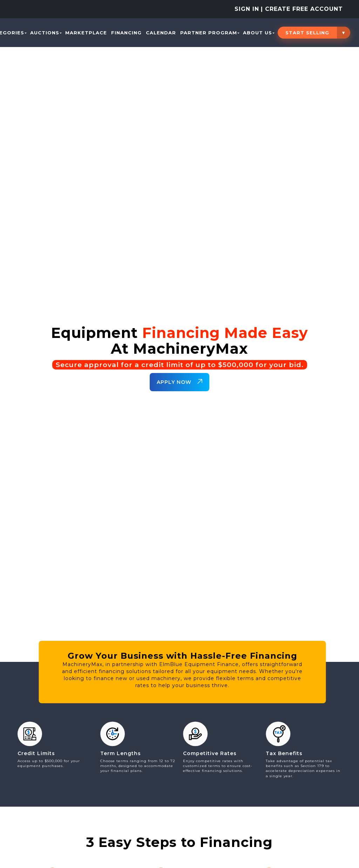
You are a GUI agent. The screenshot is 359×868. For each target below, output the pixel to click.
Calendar (161, 32)
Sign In (247, 9)
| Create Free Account (302, 9)
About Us (259, 32)
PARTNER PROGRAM (209, 32)
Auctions (46, 32)
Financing (126, 32)
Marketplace (86, 32)
